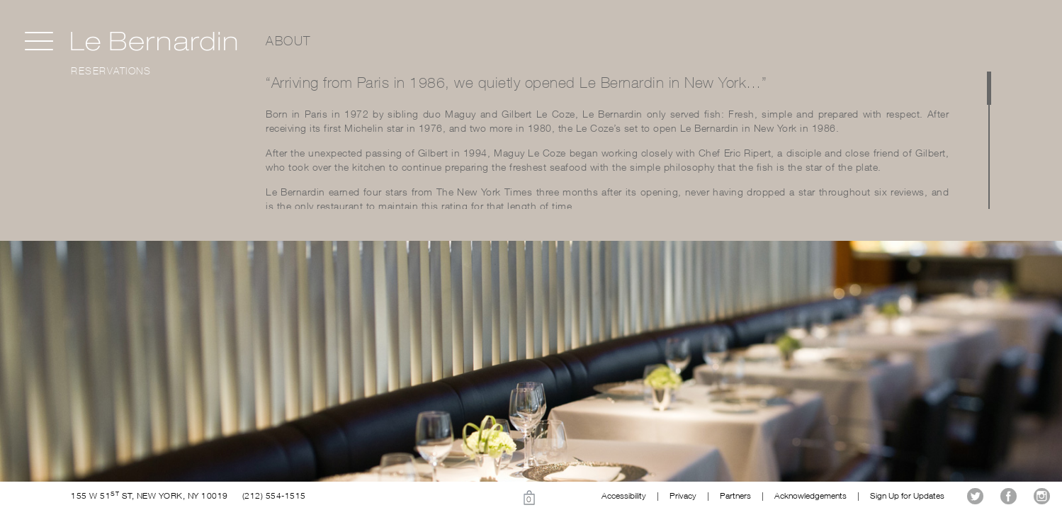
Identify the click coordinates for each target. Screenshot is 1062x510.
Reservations (111, 70)
